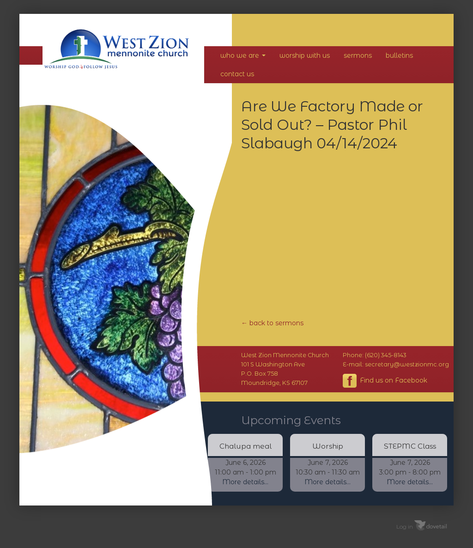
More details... (245, 482)
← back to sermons (272, 323)
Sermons (358, 55)
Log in (404, 526)
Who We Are (243, 55)
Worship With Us (304, 55)
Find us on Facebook (385, 381)
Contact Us (237, 74)
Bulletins (399, 55)
